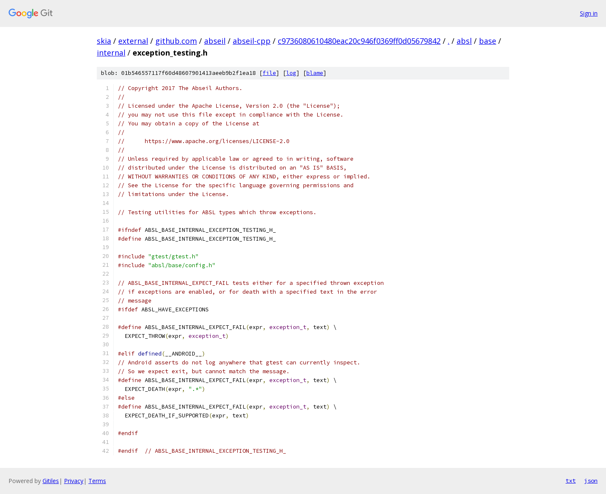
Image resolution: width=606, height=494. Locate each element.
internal (111, 53)
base (487, 41)
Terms (97, 481)
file (269, 73)
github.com (176, 41)
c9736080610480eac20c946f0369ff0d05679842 (359, 41)
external (133, 41)
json (591, 480)
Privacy (73, 481)
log (291, 73)
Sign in (589, 13)
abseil (215, 41)
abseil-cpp (252, 41)
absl (464, 41)
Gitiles (51, 481)
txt (571, 480)
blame (314, 73)
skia (104, 41)
